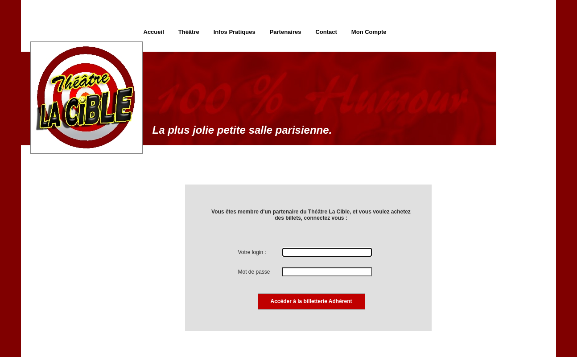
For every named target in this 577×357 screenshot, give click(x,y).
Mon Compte (369, 32)
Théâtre (188, 32)
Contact (326, 32)
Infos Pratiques (235, 32)
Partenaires (285, 32)
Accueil (154, 32)
